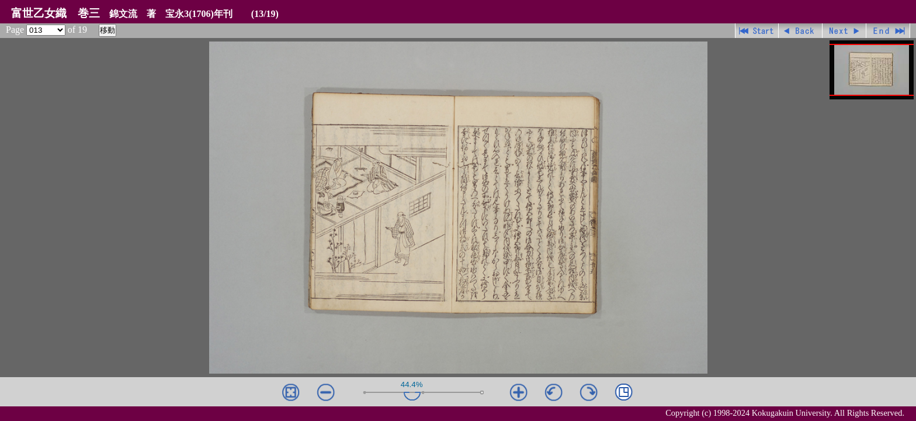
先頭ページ (757, 30)
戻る (801, 30)
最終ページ (888, 30)
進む (844, 30)
